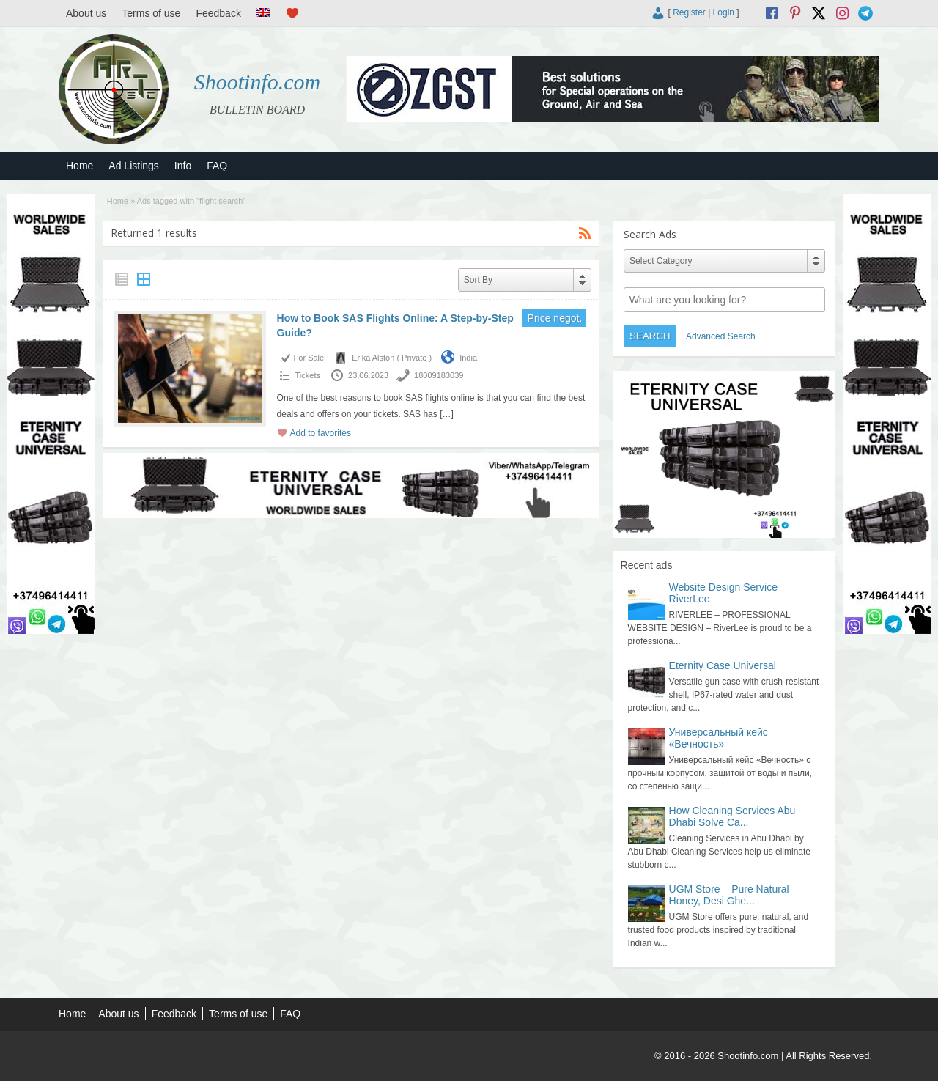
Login (723, 12)
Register (689, 12)
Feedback (218, 13)
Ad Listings (133, 165)
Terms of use (151, 13)
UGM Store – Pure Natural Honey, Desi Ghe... (729, 895)
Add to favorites (320, 433)
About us (86, 13)
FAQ (217, 165)
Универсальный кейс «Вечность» (718, 738)
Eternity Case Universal (722, 665)
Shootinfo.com (257, 82)
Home (79, 165)
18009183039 (438, 375)
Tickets (307, 375)
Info (182, 165)
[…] (447, 414)
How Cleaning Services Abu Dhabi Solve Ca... (732, 816)
